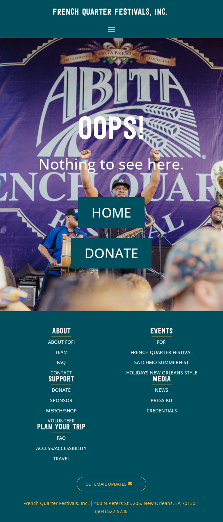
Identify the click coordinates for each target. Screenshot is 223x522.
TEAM (61, 352)
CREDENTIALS (162, 410)
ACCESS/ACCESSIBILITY (61, 448)
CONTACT (61, 372)
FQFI (162, 342)
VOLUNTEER (61, 420)
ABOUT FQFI (61, 342)
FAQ (61, 362)
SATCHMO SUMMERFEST (161, 362)
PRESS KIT (162, 400)
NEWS (161, 390)
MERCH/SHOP (61, 410)
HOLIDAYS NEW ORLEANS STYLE (161, 372)
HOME (111, 212)
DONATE (111, 253)
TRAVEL (61, 458)
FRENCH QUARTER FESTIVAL (162, 352)
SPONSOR (61, 400)
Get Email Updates (106, 484)
